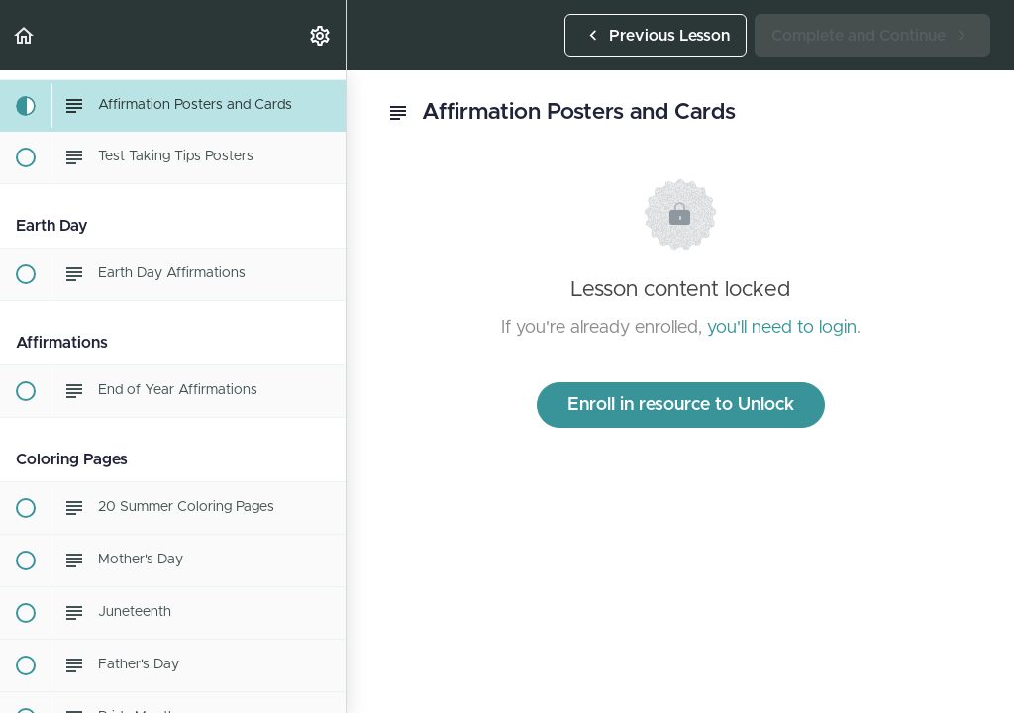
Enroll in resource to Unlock (680, 405)
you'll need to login (782, 328)
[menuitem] (321, 35)
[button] (25, 35)
